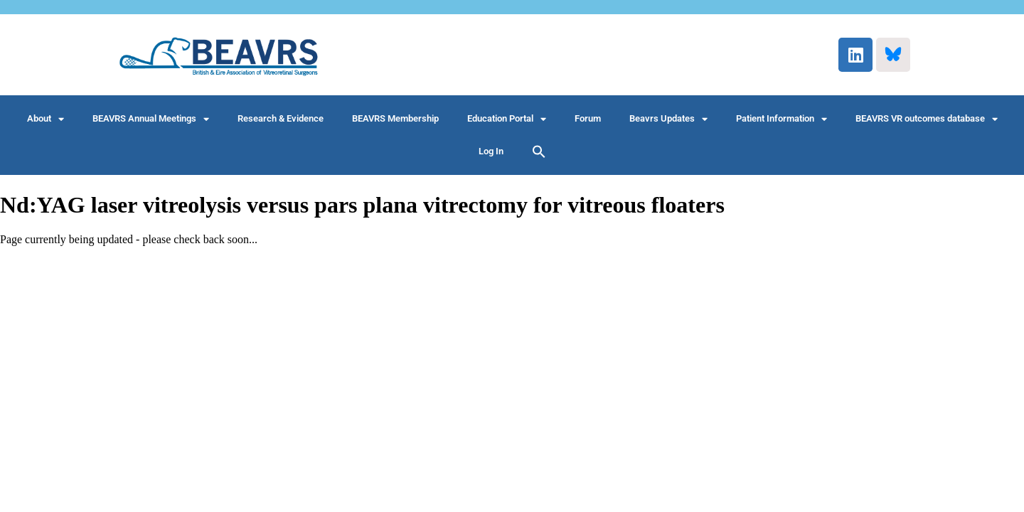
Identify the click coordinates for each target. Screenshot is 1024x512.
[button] (539, 151)
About (45, 119)
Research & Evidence (281, 118)
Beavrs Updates (668, 119)
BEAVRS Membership (395, 118)
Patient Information (781, 119)
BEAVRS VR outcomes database (926, 119)
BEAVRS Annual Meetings (150, 119)
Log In (491, 151)
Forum (588, 118)
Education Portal (506, 119)
